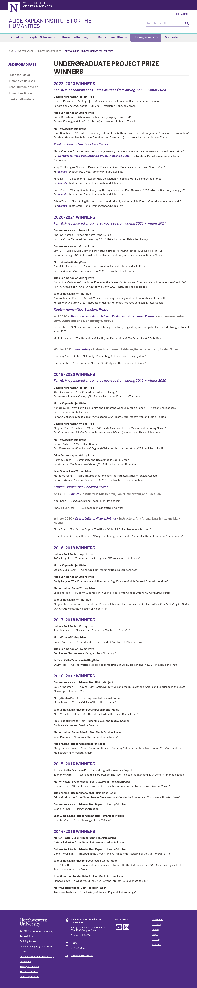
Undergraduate (146, 37)
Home (10, 51)
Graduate (173, 37)
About (17, 37)
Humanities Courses (21, 81)
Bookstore (157, 919)
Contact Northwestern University (37, 956)
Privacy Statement (29, 966)
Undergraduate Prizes (49, 51)
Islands (62, 171)
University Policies (29, 977)
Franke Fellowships (21, 99)
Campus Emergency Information (36, 946)
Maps (155, 935)
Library (155, 929)
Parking (156, 940)
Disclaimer (25, 961)
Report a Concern (29, 971)
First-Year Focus (19, 75)
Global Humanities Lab (23, 87)
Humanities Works (20, 93)
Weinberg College (106, 5)
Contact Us (182, 14)
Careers (24, 951)
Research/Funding (76, 37)
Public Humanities (112, 37)
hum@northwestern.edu (82, 956)
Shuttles (156, 944)
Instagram (126, 927)
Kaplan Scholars (42, 37)
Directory (156, 924)
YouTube (119, 927)
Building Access (28, 941)
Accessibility (26, 936)
